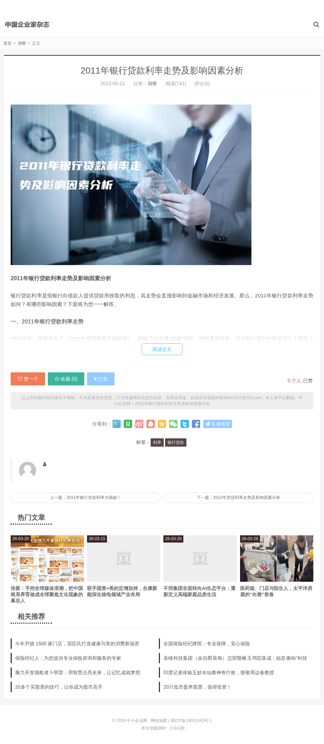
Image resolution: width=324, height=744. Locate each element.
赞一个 (28, 379)
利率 (157, 442)
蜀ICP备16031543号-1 (191, 720)
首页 (7, 43)
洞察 (22, 43)
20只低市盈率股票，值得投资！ (197, 687)
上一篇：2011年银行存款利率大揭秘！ (85, 497)
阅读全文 (162, 349)
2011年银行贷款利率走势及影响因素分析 (162, 70)
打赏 (101, 379)
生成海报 (217, 424)
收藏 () (66, 379)
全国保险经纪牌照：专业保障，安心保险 (206, 643)
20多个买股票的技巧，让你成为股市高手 (58, 687)
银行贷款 (176, 442)
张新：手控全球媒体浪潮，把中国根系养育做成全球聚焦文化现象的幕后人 (47, 594)
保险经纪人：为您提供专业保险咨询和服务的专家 (68, 658)
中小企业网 (27, 24)
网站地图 (159, 720)
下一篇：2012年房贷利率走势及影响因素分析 (238, 497)
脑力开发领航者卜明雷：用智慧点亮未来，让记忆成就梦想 (77, 672)
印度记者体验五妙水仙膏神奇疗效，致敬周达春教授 (218, 672)
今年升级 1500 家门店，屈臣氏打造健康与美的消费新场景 (77, 643)
